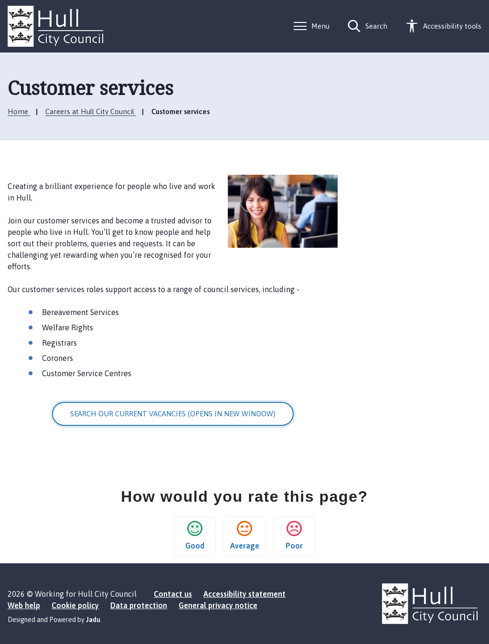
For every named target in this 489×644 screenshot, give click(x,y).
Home (19, 111)
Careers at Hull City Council (90, 111)
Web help (24, 605)
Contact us (173, 594)
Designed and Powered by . (55, 619)
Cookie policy (75, 605)
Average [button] (244, 535)
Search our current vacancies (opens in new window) (173, 414)
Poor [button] (294, 535)
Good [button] (194, 535)
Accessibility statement (244, 594)
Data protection (138, 605)
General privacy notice (218, 605)
